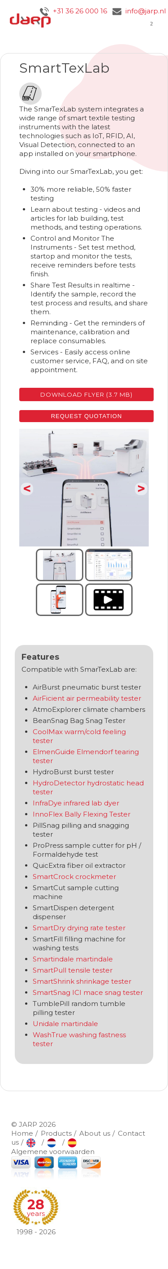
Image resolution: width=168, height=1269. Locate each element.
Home (22, 1133)
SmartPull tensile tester (72, 970)
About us (94, 1133)
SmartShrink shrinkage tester (82, 981)
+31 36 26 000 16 (73, 11)
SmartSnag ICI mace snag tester (88, 992)
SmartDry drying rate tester (79, 928)
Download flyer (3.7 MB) (86, 394)
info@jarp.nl (139, 11)
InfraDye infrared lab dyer (76, 803)
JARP (28, 1124)
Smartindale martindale (74, 959)
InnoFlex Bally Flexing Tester (81, 814)
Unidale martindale (65, 1023)
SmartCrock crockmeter (74, 876)
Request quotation (86, 416)
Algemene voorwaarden (53, 1151)
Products (56, 1133)
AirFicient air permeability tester (87, 698)
